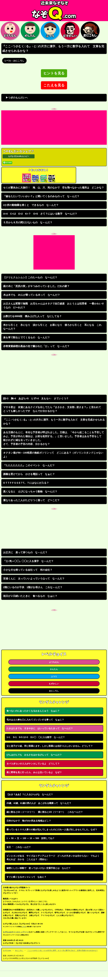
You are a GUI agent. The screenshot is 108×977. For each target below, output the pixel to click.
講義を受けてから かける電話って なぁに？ (29, 474)
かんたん (54, 669)
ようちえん (54, 662)
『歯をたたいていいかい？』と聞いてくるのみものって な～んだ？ (41, 196)
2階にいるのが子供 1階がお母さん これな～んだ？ (32, 587)
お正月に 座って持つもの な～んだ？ (25, 552)
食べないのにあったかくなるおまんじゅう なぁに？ (33, 711)
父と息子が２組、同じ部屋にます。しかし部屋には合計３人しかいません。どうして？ (50, 746)
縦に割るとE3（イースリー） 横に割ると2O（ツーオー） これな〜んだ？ (45, 812)
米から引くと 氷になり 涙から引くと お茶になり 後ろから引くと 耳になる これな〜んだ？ (52, 327)
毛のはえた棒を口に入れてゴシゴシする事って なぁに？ (35, 719)
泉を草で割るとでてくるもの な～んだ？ (26, 337)
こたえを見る (54, 85)
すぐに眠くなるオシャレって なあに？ (26, 877)
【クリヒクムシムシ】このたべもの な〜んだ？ (30, 277)
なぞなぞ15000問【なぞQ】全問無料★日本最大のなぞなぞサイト (54, 10)
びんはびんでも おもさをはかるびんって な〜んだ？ (34, 755)
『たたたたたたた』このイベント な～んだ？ (29, 465)
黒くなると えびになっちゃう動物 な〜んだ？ (30, 491)
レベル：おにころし (14, 60)
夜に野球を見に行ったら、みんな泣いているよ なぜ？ (34, 772)
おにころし (54, 691)
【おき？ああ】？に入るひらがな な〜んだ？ (30, 794)
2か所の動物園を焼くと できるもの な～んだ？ (31, 205)
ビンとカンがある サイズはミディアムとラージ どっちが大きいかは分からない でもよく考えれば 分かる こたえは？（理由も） (53, 858)
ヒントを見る (54, 73)
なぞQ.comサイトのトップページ (16, 932)
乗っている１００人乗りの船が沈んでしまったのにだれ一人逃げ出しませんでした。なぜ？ (52, 829)
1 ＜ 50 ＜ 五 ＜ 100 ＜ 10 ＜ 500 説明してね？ (31, 838)
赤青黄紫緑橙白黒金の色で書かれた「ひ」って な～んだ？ (36, 346)
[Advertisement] (54, 127)
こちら (24, 926)
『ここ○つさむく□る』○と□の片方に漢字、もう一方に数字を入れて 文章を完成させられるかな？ (54, 421)
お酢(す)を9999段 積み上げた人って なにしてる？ (32, 316)
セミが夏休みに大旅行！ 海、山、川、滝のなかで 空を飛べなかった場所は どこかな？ (53, 187)
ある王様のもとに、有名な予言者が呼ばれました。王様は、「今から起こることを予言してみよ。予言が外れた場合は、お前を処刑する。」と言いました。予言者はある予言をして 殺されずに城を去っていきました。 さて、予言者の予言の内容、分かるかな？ (53, 438)
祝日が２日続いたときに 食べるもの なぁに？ (30, 596)
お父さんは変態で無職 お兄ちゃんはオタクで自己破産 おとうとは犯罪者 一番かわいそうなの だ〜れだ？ (53, 305)
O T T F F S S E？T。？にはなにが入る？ (26, 482)
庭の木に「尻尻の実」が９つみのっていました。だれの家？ (36, 286)
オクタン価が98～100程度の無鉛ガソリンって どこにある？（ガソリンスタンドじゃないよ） (53, 454)
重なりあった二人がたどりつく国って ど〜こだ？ (31, 500)
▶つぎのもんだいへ (15, 97)
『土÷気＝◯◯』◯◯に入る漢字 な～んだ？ (28, 561)
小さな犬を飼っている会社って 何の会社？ (27, 569)
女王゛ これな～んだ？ (19, 847)
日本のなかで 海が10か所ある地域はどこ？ (29, 821)
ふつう (54, 676)
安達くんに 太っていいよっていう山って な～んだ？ (34, 578)
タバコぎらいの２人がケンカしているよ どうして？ (33, 763)
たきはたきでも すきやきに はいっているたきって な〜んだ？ (40, 728)
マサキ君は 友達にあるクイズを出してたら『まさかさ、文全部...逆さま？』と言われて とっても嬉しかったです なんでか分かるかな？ (53, 409)
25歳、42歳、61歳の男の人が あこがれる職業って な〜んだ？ (39, 803)
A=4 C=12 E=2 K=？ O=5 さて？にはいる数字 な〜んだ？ (40, 213)
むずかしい (54, 684)
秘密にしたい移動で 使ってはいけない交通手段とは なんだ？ (39, 868)
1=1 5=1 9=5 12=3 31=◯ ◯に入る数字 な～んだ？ (36, 737)
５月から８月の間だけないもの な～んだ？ (27, 222)
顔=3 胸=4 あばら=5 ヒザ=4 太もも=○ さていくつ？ (36, 398)
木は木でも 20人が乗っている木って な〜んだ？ (31, 295)
